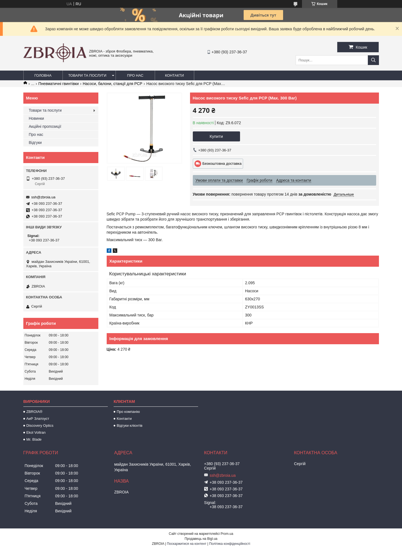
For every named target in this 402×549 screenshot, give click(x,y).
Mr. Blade (34, 439)
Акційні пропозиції (45, 126)
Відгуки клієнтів (130, 425)
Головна (43, 75)
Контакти (174, 75)
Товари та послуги (87, 75)
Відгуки (35, 142)
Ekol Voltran (36, 432)
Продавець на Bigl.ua (200, 539)
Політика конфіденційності (229, 544)
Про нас (135, 75)
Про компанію (128, 412)
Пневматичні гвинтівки (58, 83)
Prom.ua (227, 534)
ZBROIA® (34, 412)
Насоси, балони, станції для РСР (112, 83)
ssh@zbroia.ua (43, 197)
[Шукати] (373, 60)
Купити (216, 136)
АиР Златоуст (37, 418)
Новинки (36, 118)
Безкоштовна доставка (222, 163)
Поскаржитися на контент (186, 544)
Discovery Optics (40, 425)
